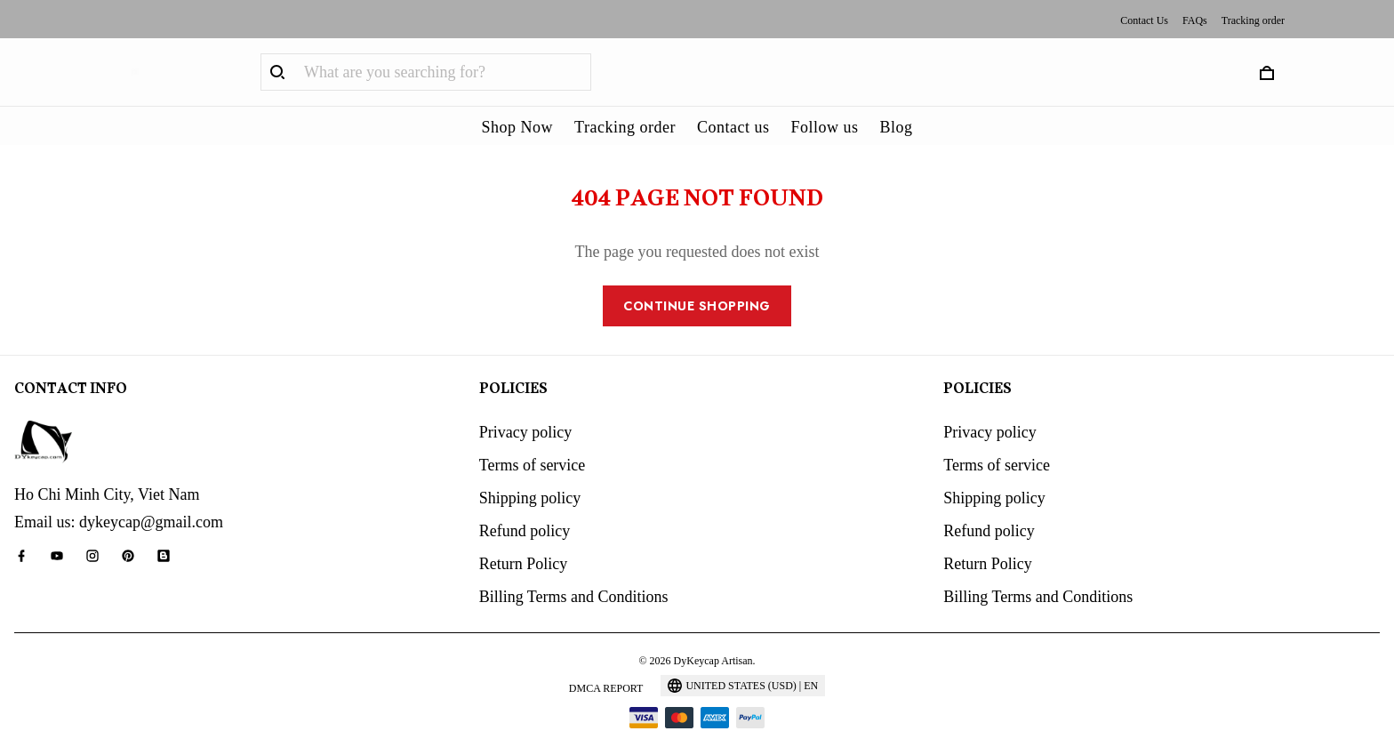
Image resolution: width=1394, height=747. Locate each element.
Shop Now (518, 127)
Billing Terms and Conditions (574, 573)
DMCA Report (606, 664)
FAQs (1194, 20)
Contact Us (1144, 20)
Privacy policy (525, 408)
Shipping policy (530, 474)
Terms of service (532, 441)
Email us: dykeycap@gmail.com (118, 498)
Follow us (824, 127)
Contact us (733, 127)
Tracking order (1253, 20)
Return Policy (523, 540)
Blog (895, 127)
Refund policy (524, 507)
